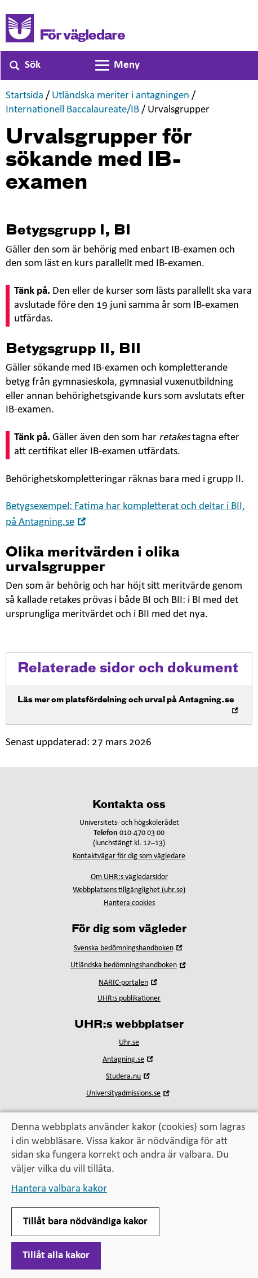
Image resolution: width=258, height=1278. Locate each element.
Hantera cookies (129, 903)
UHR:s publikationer (129, 998)
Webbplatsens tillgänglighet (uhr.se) (129, 890)
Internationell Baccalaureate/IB (72, 110)
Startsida (24, 95)
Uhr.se (129, 1042)
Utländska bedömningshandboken (129, 965)
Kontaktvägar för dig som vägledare (129, 856)
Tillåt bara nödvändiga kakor (85, 1221)
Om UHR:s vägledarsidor (129, 877)
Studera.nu (129, 1076)
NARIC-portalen (129, 983)
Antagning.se (129, 1059)
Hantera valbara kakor (59, 1189)
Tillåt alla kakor (56, 1255)
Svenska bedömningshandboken (129, 948)
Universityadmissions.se (129, 1093)
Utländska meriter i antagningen (120, 95)
